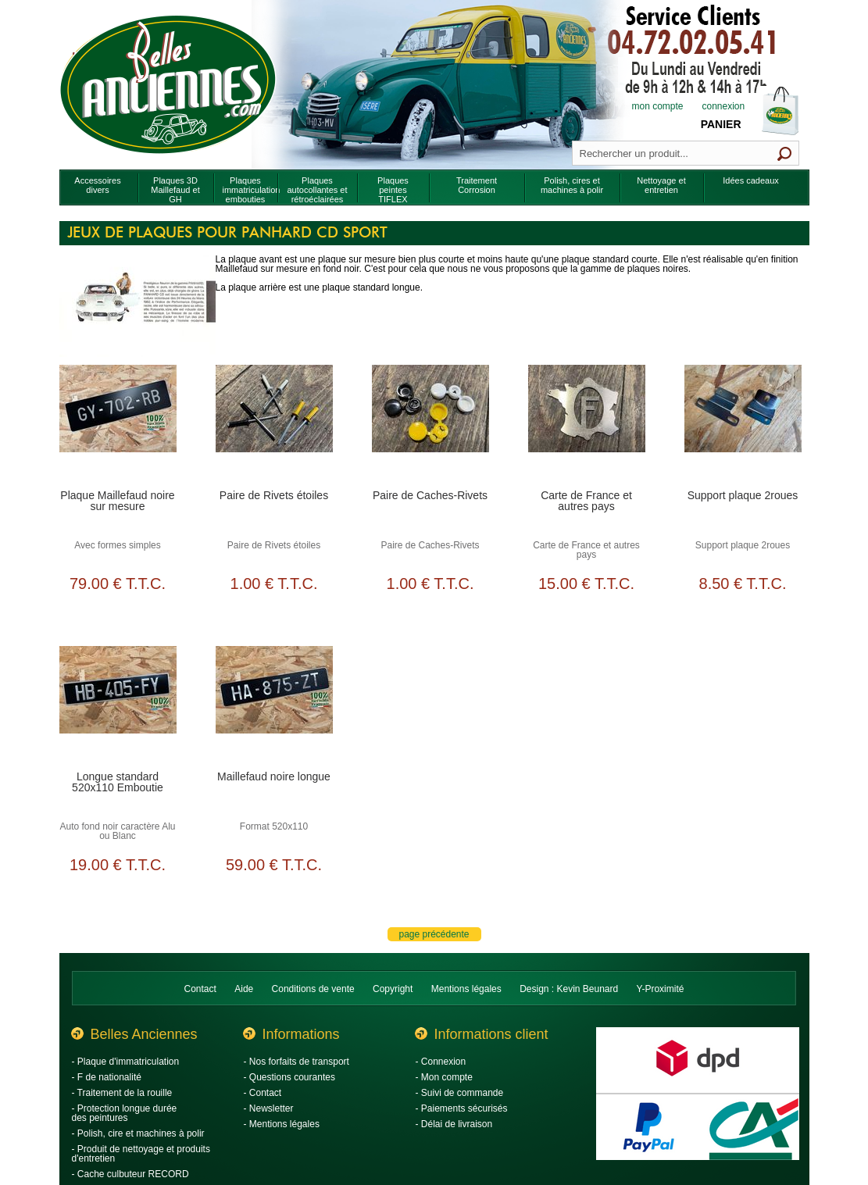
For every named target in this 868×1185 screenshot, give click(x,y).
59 (274, 864)
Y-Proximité (660, 988)
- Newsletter (269, 1108)
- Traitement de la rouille (122, 1092)
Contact (200, 988)
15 (586, 583)
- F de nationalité (106, 1077)
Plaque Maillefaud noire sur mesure (117, 501)
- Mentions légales (282, 1124)
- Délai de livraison (454, 1124)
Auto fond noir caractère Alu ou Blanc (117, 831)
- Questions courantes (289, 1077)
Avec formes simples (117, 545)
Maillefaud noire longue (273, 776)
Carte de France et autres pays (586, 501)
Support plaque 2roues (743, 495)
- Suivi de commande (460, 1092)
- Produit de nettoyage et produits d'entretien (141, 1154)
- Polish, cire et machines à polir (138, 1133)
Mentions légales (466, 988)
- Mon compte (444, 1077)
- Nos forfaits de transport (296, 1061)
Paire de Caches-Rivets (430, 495)
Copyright (393, 988)
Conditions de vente (313, 988)
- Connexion (441, 1061)
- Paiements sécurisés (462, 1108)
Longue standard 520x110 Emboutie (117, 782)
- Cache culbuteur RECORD (130, 1174)
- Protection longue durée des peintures (124, 1113)
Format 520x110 (274, 826)
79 (118, 583)
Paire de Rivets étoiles (274, 495)
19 (118, 864)
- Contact (263, 1092)
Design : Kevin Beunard (569, 988)
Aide (243, 988)
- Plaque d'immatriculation (126, 1061)
